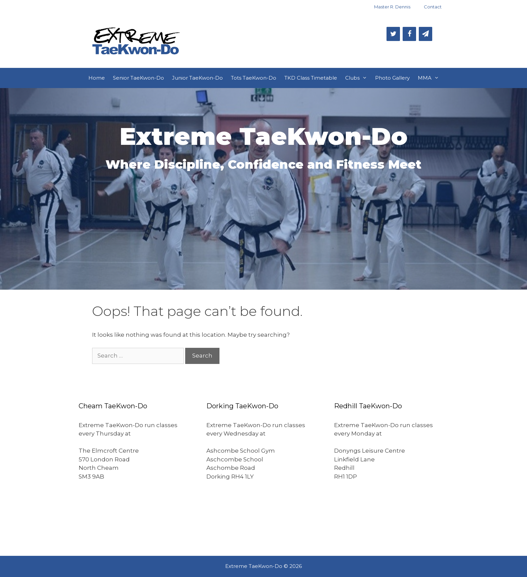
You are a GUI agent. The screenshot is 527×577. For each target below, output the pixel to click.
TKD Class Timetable (310, 78)
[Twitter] (393, 34)
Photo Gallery (392, 78)
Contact (433, 6)
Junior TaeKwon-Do (197, 78)
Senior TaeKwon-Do (138, 78)
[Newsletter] (425, 34)
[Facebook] (409, 34)
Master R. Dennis (392, 6)
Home (96, 78)
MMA (430, 78)
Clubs (358, 78)
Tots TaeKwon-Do (253, 78)
